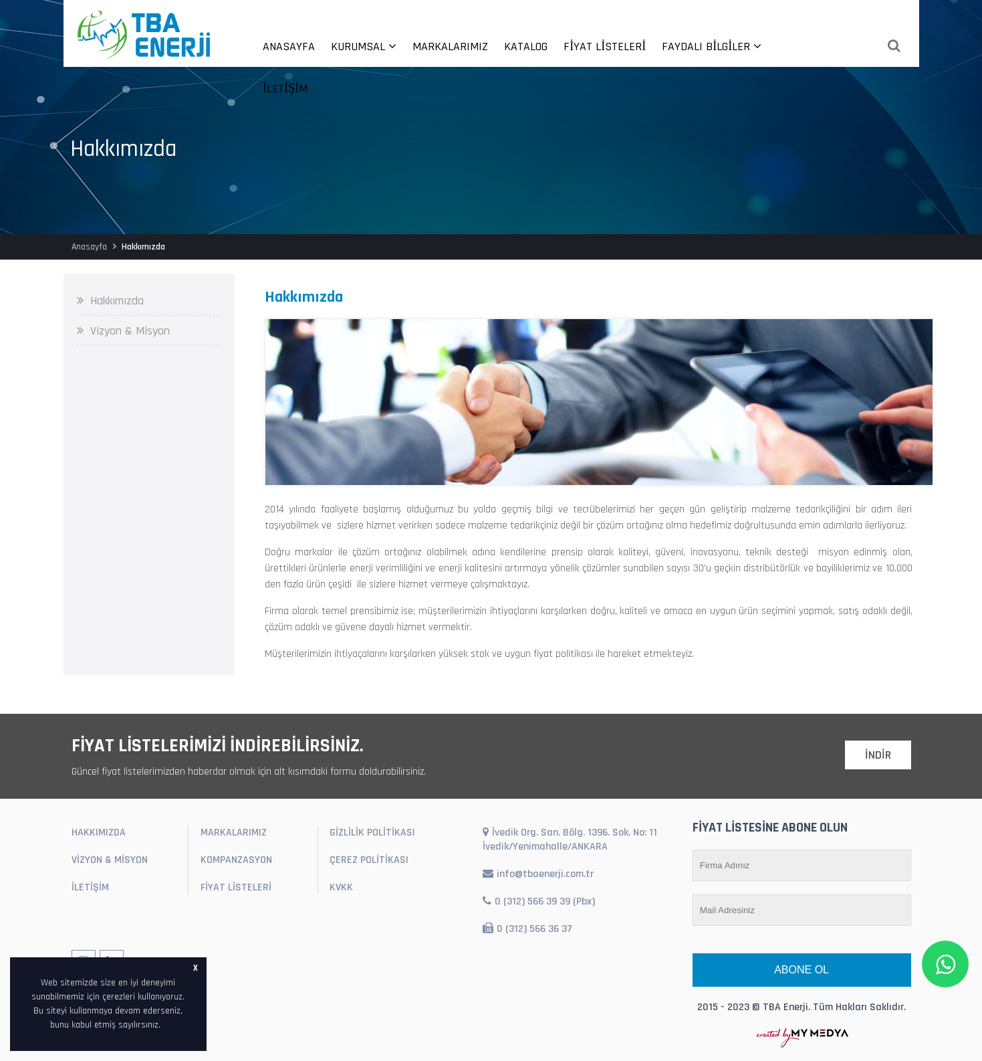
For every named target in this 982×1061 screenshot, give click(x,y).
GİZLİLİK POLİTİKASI (372, 833)
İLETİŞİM (285, 88)
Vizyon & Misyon (123, 331)
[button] (165, 1026)
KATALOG (525, 46)
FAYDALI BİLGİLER (711, 46)
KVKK (341, 887)
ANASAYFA (289, 46)
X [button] (195, 968)
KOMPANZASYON (236, 860)
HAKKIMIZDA (99, 833)
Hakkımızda (110, 300)
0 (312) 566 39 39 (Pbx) (539, 901)
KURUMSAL (363, 46)
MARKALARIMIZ (450, 46)
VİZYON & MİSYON (110, 860)
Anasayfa (89, 247)
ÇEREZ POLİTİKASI (369, 860)
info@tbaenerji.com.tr (538, 874)
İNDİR (878, 755)
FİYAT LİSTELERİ (605, 46)
